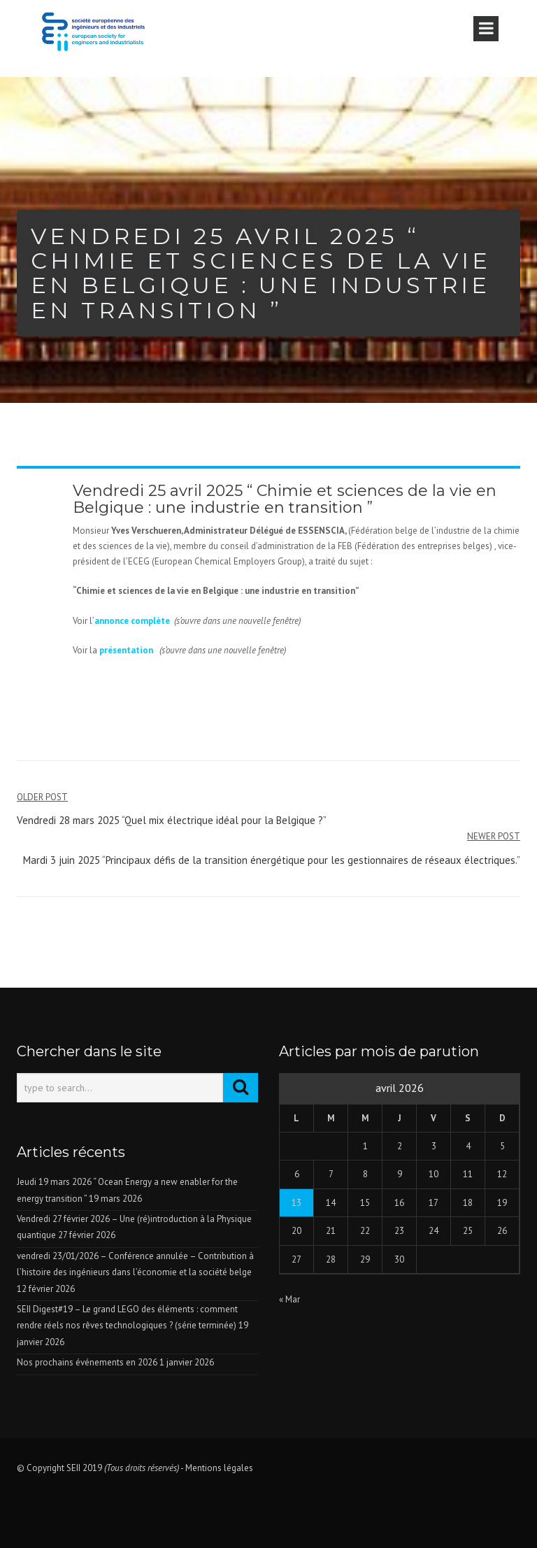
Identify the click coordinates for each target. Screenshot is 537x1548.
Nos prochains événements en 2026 (87, 1362)
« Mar (289, 1299)
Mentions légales (219, 1468)
